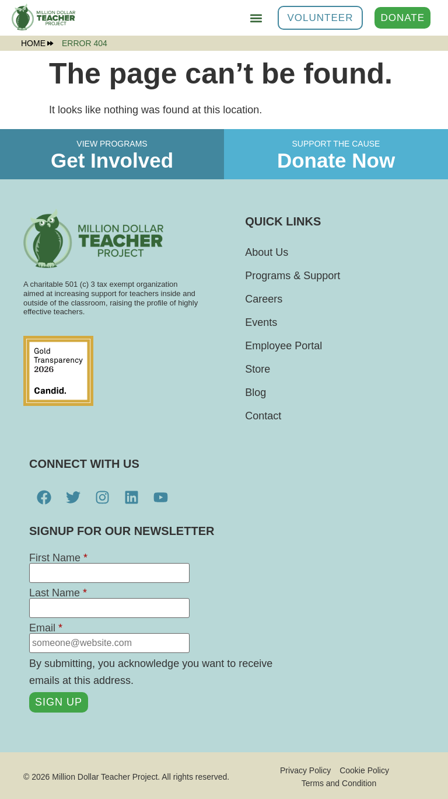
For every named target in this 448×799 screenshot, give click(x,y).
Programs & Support (292, 276)
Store (257, 369)
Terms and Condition (339, 781)
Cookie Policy (364, 769)
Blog (255, 392)
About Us (266, 252)
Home (37, 43)
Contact (263, 416)
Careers (263, 299)
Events (261, 322)
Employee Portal (283, 346)
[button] (256, 17)
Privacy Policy (305, 769)
